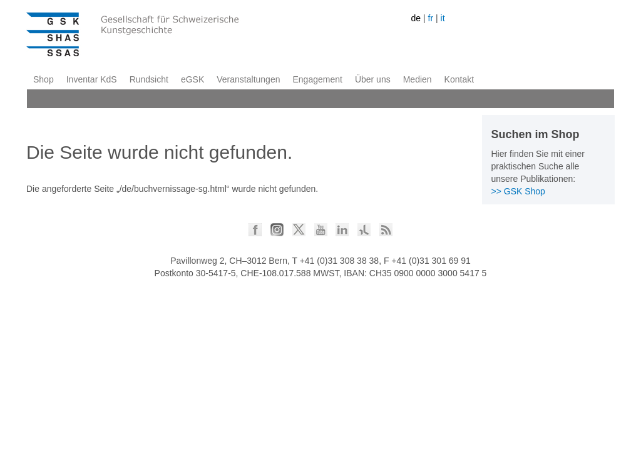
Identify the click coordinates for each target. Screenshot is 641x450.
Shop (43, 79)
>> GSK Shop (518, 191)
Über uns (373, 79)
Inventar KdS (91, 79)
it (443, 18)
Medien (417, 79)
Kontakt (459, 79)
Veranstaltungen (248, 79)
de (416, 18)
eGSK (192, 79)
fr (431, 18)
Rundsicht (149, 79)
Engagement (317, 79)
